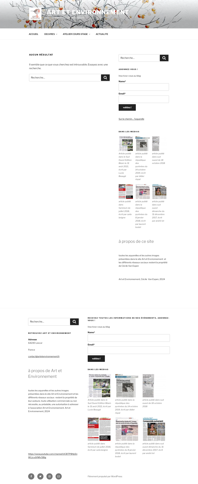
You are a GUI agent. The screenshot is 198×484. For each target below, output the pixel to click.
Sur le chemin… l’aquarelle (131, 119)
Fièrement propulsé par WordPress (105, 476)
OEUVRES (51, 34)
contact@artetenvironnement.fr (44, 356)
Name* (144, 85)
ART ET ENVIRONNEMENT (88, 12)
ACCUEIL (33, 34)
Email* (144, 97)
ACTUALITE (102, 34)
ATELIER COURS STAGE (77, 34)
